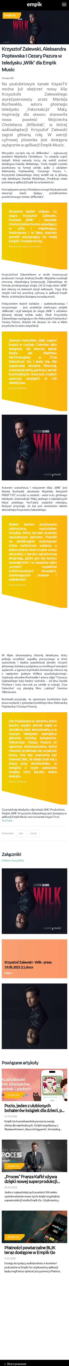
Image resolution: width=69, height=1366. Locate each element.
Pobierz (8, 973)
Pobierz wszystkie (13, 860)
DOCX (34, 834)
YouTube (7, 820)
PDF (21, 834)
